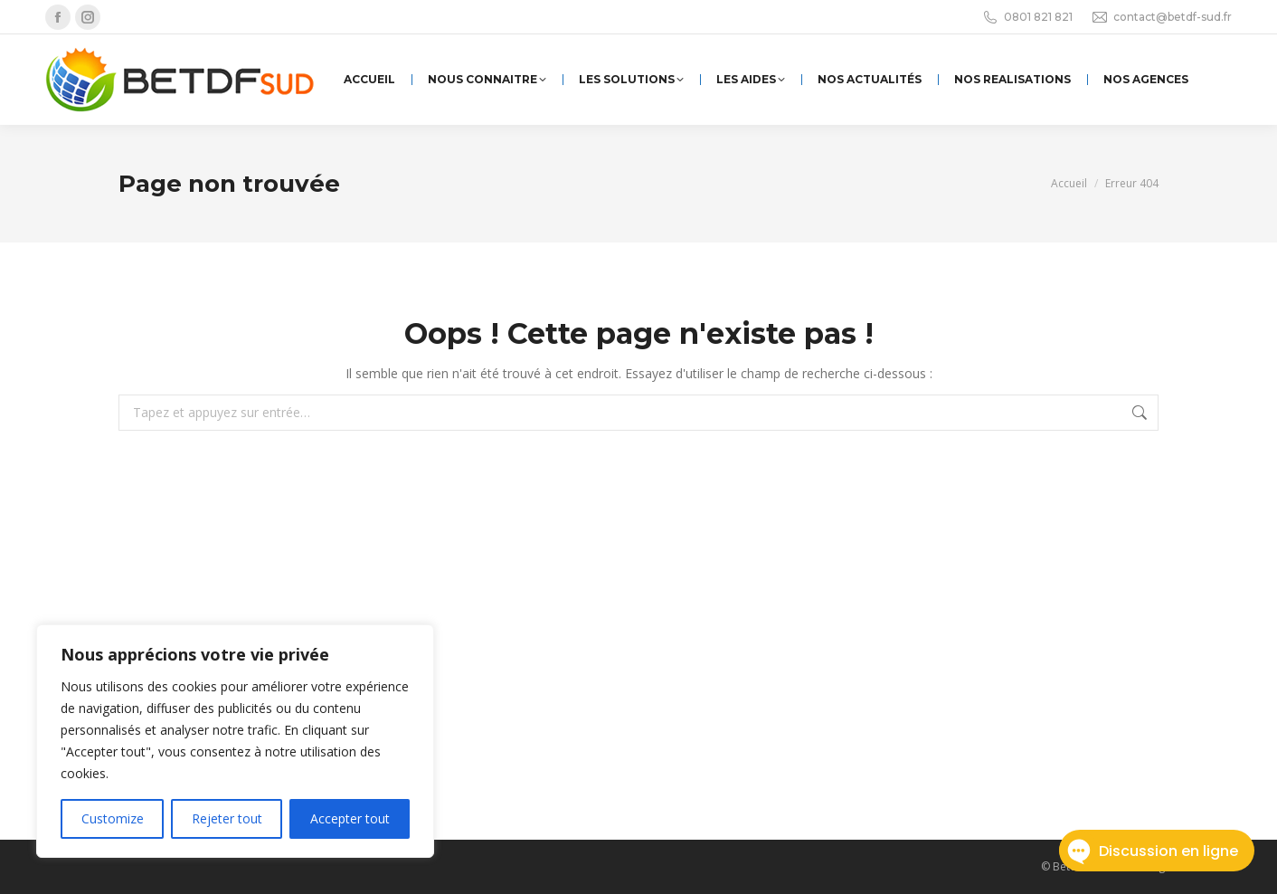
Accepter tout (350, 818)
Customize (112, 818)
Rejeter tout (227, 818)
